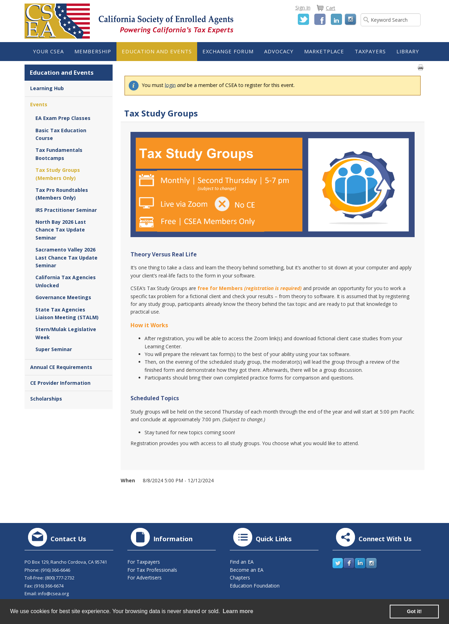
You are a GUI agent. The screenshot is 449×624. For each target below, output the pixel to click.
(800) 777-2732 (59, 578)
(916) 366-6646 (55, 570)
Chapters (240, 577)
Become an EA (246, 569)
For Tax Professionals (152, 569)
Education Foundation (255, 585)
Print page (420, 67)
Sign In (302, 7)
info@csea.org (53, 593)
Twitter (303, 19)
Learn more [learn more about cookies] (238, 611)
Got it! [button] (414, 611)
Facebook (320, 19)
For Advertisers (144, 577)
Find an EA (242, 561)
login (170, 84)
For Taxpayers (143, 561)
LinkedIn (336, 19)
